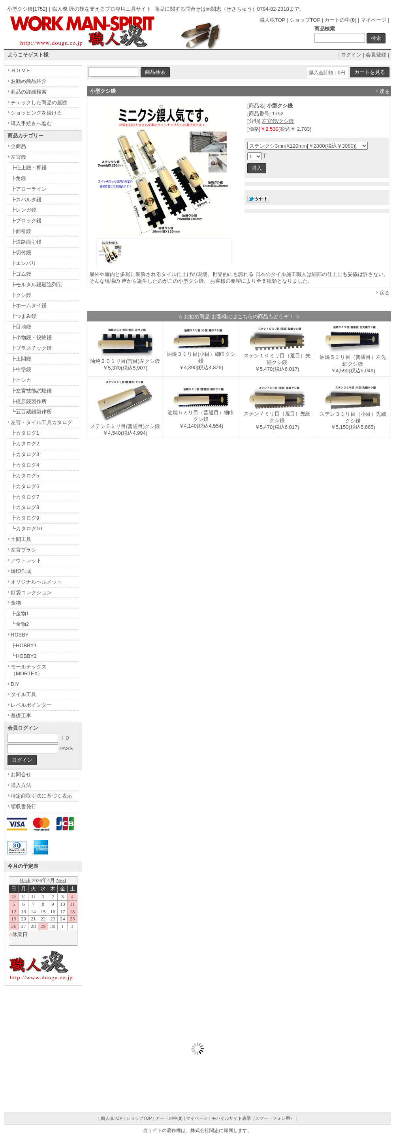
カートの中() (340, 20)
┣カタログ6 (25, 486)
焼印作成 (21, 571)
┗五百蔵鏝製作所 (31, 412)
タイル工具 (23, 694)
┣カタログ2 (25, 444)
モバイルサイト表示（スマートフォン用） (253, 1118)
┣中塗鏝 (21, 369)
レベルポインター (31, 705)
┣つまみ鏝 (23, 316)
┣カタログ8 (25, 507)
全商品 (18, 146)
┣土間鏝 (21, 359)
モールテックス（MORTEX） (29, 670)
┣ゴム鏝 (21, 274)
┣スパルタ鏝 (26, 200)
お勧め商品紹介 (29, 81)
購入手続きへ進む (31, 123)
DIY (15, 684)
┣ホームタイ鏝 (29, 305)
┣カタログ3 (25, 454)
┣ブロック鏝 (26, 220)
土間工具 (21, 539)
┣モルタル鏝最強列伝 (36, 284)
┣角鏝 (18, 178)
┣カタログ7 (25, 497)
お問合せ (21, 774)
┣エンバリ (23, 263)
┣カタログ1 (25, 433)
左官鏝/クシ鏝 (278, 121)
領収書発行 (23, 806)
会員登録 (376, 55)
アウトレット (26, 560)
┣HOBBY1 (24, 645)
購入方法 (21, 785)
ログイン (351, 55)
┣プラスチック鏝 (31, 348)
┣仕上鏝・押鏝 (29, 168)
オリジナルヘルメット (36, 582)
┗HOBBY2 (24, 656)
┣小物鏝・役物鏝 (31, 337)
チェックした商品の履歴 (39, 102)
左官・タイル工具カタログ (41, 422)
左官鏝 (18, 157)
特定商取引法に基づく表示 (41, 796)
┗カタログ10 (26, 528)
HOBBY (20, 635)
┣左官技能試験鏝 (31, 391)
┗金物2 (20, 624)
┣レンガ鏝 (23, 210)
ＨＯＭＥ (21, 70)
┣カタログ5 (25, 476)
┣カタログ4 (25, 465)
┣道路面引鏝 (26, 242)
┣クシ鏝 (21, 295)
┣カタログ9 (25, 518)
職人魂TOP (272, 20)
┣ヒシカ (21, 380)
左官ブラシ (23, 550)
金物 (16, 603)
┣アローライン (29, 189)
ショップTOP (305, 20)
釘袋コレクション (31, 592)
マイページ (373, 20)
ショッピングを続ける (36, 113)
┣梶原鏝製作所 (29, 401)
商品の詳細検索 (29, 92)
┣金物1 (20, 613)
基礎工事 (21, 716)
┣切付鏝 (21, 252)
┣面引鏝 (21, 231)
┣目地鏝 (21, 327)
